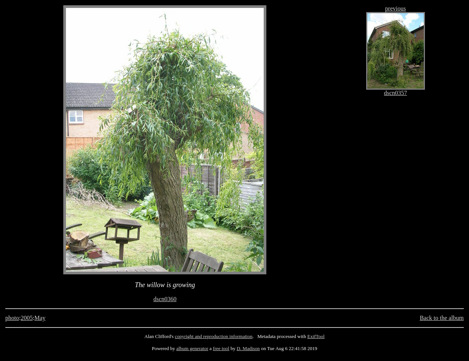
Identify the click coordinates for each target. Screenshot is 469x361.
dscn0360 (164, 299)
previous (395, 8)
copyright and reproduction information (213, 336)
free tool (221, 348)
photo (12, 318)
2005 (27, 318)
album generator (192, 348)
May (39, 318)
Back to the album (442, 318)
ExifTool (316, 336)
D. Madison (248, 348)
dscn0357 (395, 93)
